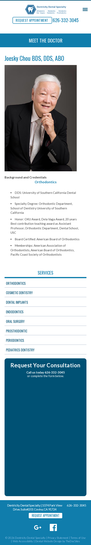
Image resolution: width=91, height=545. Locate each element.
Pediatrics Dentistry (20, 350)
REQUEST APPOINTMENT (32, 20)
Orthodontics (16, 283)
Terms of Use (78, 537)
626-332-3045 (66, 20)
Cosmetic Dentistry (19, 292)
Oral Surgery (15, 321)
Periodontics (15, 340)
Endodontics (14, 311)
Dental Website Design (48, 541)
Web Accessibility (23, 541)
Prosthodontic (16, 331)
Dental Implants (17, 302)
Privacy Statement (58, 537)
